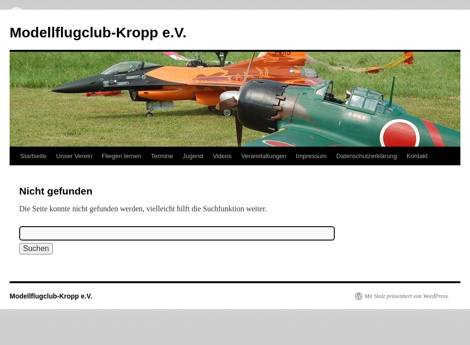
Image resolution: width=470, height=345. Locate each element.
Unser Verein (74, 156)
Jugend (193, 156)
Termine (162, 156)
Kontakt (417, 156)
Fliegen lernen (121, 156)
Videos (222, 156)
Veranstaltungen (263, 156)
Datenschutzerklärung (366, 156)
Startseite (33, 156)
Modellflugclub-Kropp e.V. (98, 32)
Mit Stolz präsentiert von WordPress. (406, 296)
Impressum (311, 156)
